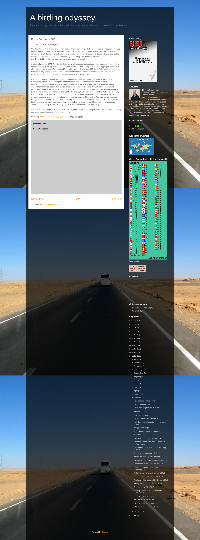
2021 (134, 328)
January (137, 511)
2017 (134, 342)
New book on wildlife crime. (145, 401)
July (136, 380)
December (138, 362)
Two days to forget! (141, 415)
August (137, 377)
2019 (134, 335)
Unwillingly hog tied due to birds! (146, 408)
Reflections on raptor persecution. (147, 431)
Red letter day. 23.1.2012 (144, 487)
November (138, 366)
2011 (134, 516)
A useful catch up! (141, 411)
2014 (134, 352)
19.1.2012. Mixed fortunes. (144, 503)
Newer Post (37, 199)
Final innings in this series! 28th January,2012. (146, 468)
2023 (134, 321)
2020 (134, 331)
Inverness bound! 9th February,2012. (148, 438)
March (137, 394)
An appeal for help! (141, 428)
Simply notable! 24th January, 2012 (148, 483)
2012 (134, 359)
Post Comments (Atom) (51, 204)
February (138, 398)
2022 (134, 324)
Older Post (116, 199)
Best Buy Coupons (136, 129)
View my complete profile (139, 115)
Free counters (134, 261)
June (136, 384)
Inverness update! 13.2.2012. (145, 435)
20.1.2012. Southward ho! (144, 500)
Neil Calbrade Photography (142, 308)
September (138, 373)
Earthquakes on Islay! (142, 404)
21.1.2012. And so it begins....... (146, 496)
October (137, 370)
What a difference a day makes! (146, 418)
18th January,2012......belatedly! (146, 507)
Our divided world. (138, 311)
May (136, 387)
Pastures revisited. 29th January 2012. (149, 464)
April (136, 391)
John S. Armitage (151, 90)
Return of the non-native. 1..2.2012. (148, 453)
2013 (134, 356)
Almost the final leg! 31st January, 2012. (150, 457)
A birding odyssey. (63, 17)
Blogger (105, 532)
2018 (134, 338)
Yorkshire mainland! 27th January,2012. (149, 473)
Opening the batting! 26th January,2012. (150, 476)
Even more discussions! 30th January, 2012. (151, 460)
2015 (134, 349)
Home (77, 199)
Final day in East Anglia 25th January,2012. (151, 480)
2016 (134, 345)
